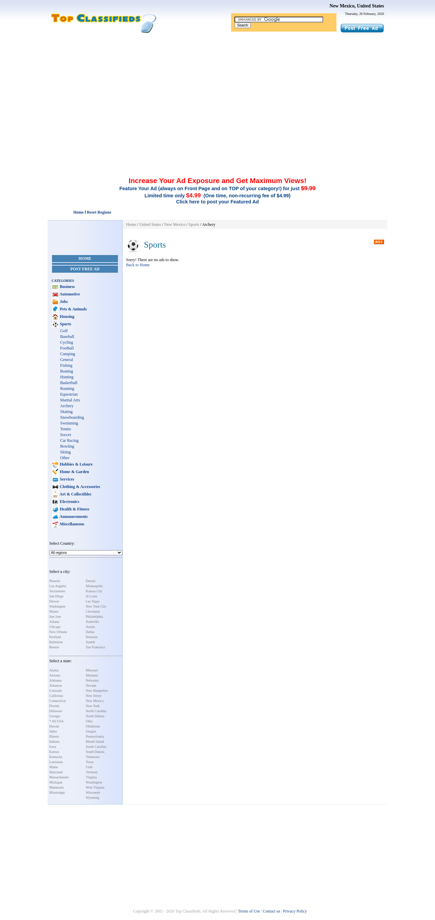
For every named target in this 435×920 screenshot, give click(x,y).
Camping (67, 353)
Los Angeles (57, 586)
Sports (65, 324)
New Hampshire (97, 690)
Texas (90, 762)
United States (150, 224)
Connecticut (57, 701)
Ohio (89, 721)
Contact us (271, 911)
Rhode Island (95, 741)
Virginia (91, 777)
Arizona (54, 675)
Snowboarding (72, 417)
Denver (54, 601)
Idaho (53, 731)
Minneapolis (94, 586)
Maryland (56, 772)
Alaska (54, 670)
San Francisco (95, 647)
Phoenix (54, 581)
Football (67, 348)
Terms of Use (249, 911)
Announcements (73, 516)
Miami (53, 611)
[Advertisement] (217, 84)
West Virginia (95, 787)
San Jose (55, 616)
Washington (57, 606)
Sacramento (57, 591)
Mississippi (57, 792)
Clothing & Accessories (79, 486)
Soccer (65, 434)
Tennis (65, 429)
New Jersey (94, 696)
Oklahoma (93, 726)
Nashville (92, 622)
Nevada (91, 685)
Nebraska (92, 680)
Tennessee (93, 757)
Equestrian (68, 394)
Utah (89, 767)
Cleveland (93, 611)
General (66, 359)
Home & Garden (74, 471)
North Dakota (95, 716)
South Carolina (96, 746)
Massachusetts (59, 777)
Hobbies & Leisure (75, 464)
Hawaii (54, 726)
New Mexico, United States (357, 5)
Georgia (54, 716)
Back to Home (138, 265)
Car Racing (69, 440)
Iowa (52, 746)
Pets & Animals (73, 309)
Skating (66, 411)
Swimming (69, 423)
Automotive (69, 294)
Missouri (92, 670)
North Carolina (96, 711)
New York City (96, 606)
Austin (90, 627)
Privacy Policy (295, 911)
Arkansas (55, 685)
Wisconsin (93, 792)
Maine (53, 767)
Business (67, 286)
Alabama (55, 680)
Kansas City (94, 591)
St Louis (92, 596)
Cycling (66, 342)
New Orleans (58, 632)
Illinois (54, 736)
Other (64, 457)
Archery (66, 405)
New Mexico (95, 701)
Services (66, 479)
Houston (92, 637)
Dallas (90, 632)
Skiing (65, 452)
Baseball (67, 336)
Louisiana (56, 762)
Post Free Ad (85, 269)
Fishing (66, 365)
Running (67, 388)
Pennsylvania (95, 736)
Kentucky (56, 757)
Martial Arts (70, 400)
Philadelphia (94, 616)
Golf (64, 330)
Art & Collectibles (75, 494)
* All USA (56, 721)
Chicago (54, 627)
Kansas (54, 752)
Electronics (69, 501)
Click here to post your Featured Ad (217, 201)
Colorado (55, 690)
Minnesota (56, 787)
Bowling (67, 446)
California (56, 696)
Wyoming (92, 797)
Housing (66, 316)
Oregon (91, 731)
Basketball (68, 382)
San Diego (56, 596)
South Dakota (95, 752)
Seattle (90, 642)
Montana (92, 675)
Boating (66, 371)
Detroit (90, 581)
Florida (54, 706)
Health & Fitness (74, 509)
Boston (54, 647)
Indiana (54, 741)
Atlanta (54, 622)
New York (93, 706)
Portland (55, 637)
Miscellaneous (71, 524)
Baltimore (56, 642)
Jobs (63, 301)
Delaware (55, 711)
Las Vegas (93, 601)
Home (85, 258)
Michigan (55, 782)
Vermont (92, 772)
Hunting (66, 377)
